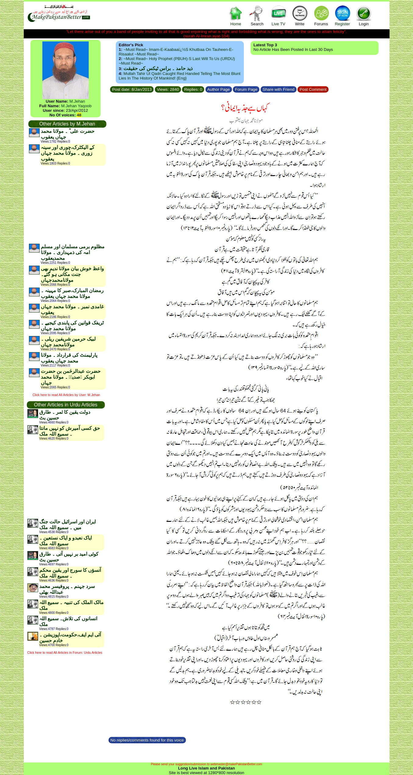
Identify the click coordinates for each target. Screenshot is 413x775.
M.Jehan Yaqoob (76, 106)
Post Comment (313, 89)
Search (257, 15)
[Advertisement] (67, 204)
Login (364, 15)
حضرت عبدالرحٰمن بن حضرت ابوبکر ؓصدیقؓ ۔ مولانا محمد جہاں (71, 377)
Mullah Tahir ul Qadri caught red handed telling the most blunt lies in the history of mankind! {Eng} (179, 75)
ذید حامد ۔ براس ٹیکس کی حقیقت (158, 68)
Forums (321, 15)
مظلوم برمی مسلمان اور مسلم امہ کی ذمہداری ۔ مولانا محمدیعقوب (73, 252)
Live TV (278, 15)
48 (79, 115)
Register (342, 15)
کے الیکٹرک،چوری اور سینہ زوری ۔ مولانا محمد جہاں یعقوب (67, 153)
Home (236, 15)
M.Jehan (77, 101)
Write (300, 15)
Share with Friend (279, 89)
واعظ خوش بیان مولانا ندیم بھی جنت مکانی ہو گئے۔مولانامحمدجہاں (72, 274)
